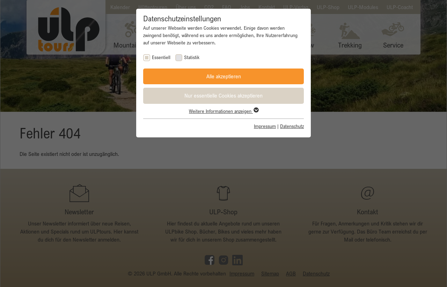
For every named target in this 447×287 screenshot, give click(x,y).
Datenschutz (292, 126)
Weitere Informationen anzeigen (223, 111)
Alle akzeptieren (223, 76)
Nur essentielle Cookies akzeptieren (223, 95)
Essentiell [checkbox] (161, 57)
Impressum (265, 126)
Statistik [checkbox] (191, 57)
